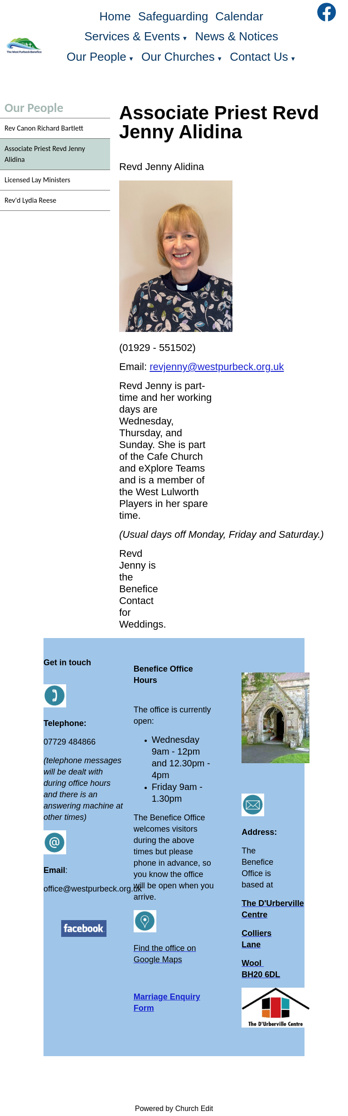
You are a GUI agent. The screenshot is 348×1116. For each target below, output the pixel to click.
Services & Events (132, 36)
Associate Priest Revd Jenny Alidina (45, 154)
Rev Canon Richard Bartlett (44, 128)
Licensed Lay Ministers (37, 179)
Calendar (239, 16)
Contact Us (259, 56)
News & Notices (236, 36)
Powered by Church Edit (174, 1108)
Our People (96, 56)
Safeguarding (173, 16)
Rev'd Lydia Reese (30, 200)
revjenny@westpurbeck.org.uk (217, 366)
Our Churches (178, 56)
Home (114, 16)
